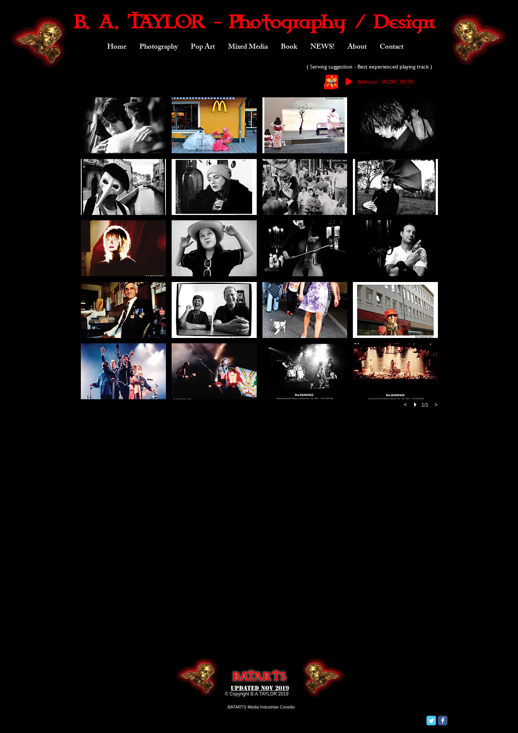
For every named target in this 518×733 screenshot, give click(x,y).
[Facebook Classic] (443, 720)
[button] (158, 47)
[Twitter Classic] (431, 720)
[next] (436, 405)
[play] (416, 404)
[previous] (405, 405)
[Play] (349, 81)
